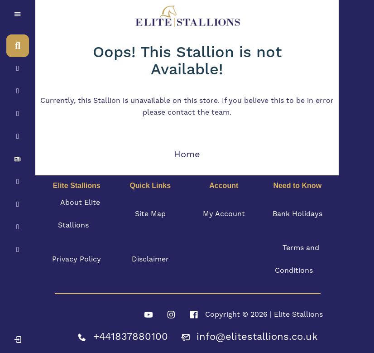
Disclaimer (150, 259)
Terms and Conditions (297, 259)
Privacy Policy (76, 259)
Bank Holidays (297, 213)
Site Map (150, 213)
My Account (224, 213)
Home (187, 154)
